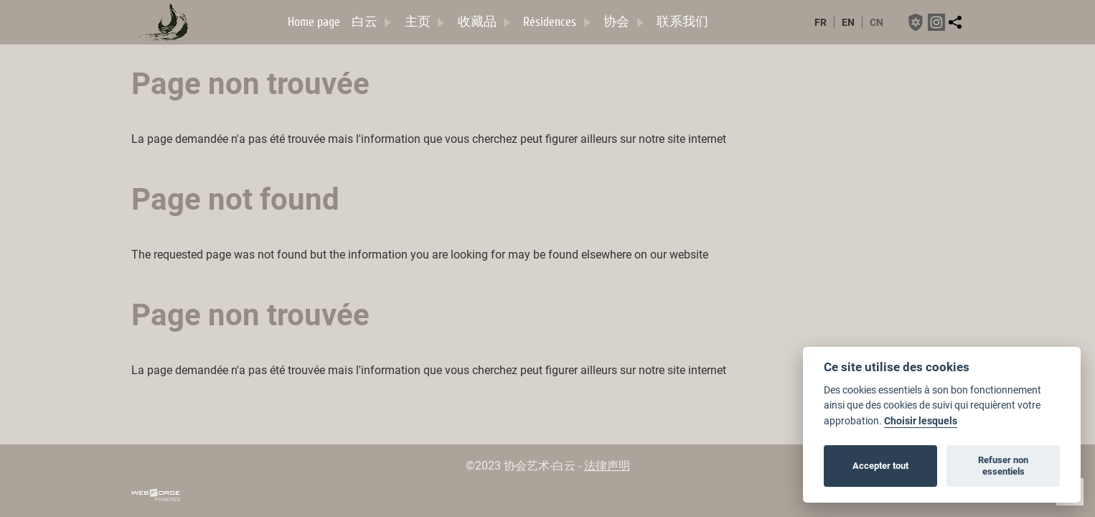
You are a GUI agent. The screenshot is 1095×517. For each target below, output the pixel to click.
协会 (624, 21)
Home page (314, 21)
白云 (372, 21)
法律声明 (607, 465)
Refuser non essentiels (1003, 466)
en (848, 23)
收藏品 (485, 21)
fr (820, 23)
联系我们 (682, 21)
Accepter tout (880, 465)
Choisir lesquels (920, 421)
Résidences (557, 21)
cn (876, 23)
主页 (425, 21)
